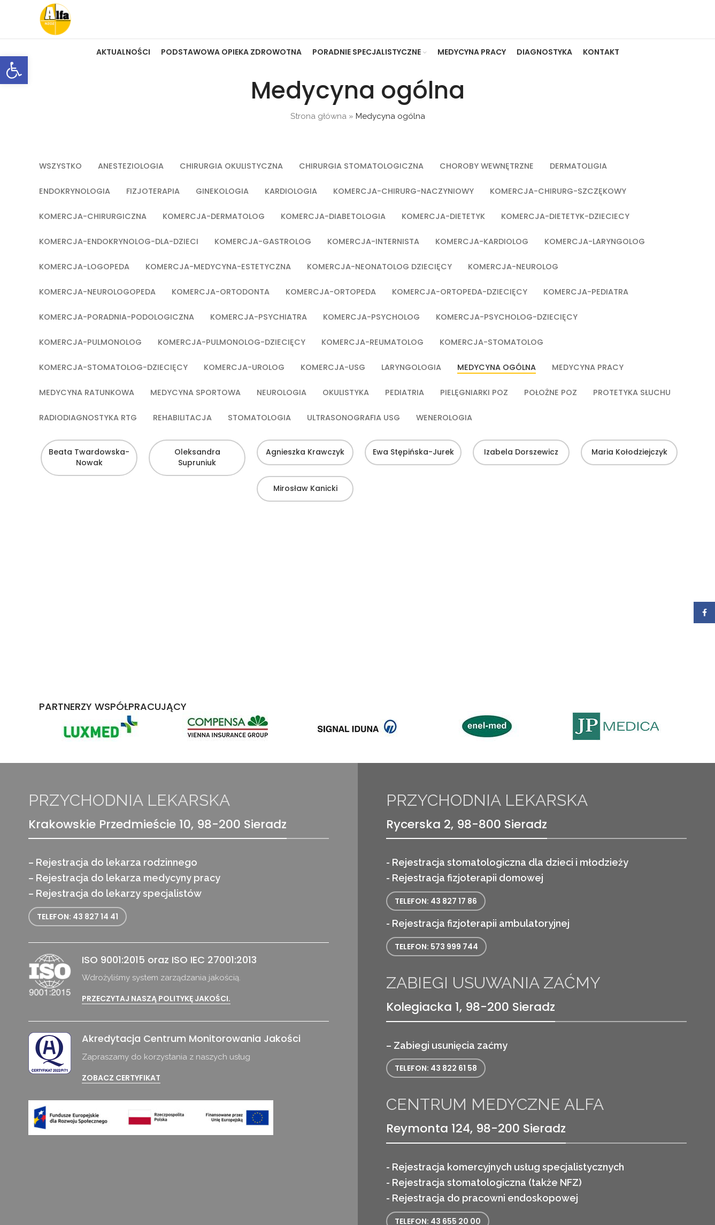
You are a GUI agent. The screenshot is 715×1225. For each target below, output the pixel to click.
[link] (14, 70)
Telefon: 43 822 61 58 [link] (436, 1089)
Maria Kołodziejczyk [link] (628, 498)
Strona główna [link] (318, 137)
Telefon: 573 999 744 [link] (436, 967)
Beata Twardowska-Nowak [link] (87, 504)
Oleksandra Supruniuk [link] (196, 504)
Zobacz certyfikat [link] (121, 1099)
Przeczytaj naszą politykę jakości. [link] (156, 1020)
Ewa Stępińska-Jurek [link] (411, 498)
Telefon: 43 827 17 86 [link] (436, 922)
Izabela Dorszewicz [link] (519, 498)
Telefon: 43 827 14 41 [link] (77, 937)
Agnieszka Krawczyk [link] (303, 498)
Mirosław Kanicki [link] (304, 534)
